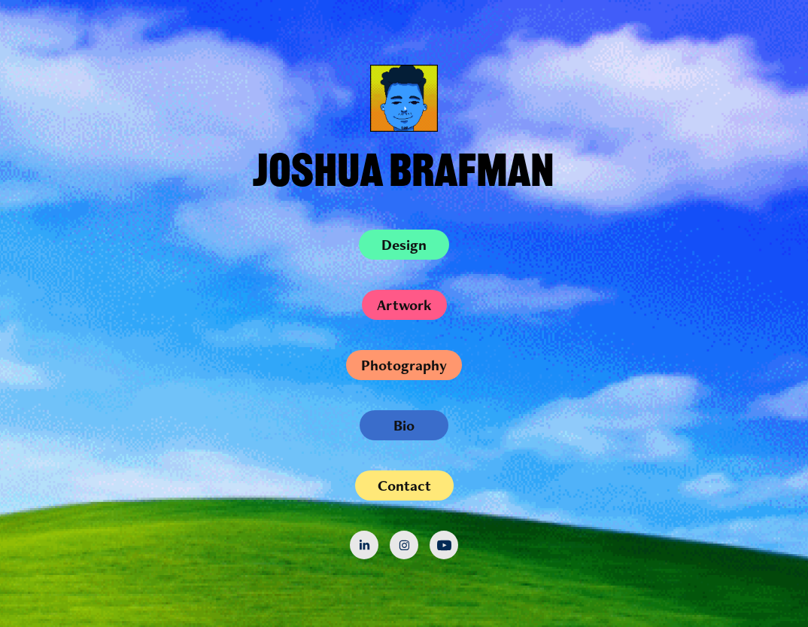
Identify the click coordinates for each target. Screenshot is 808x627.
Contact (404, 485)
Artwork (404, 305)
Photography (404, 365)
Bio (404, 425)
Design (404, 244)
